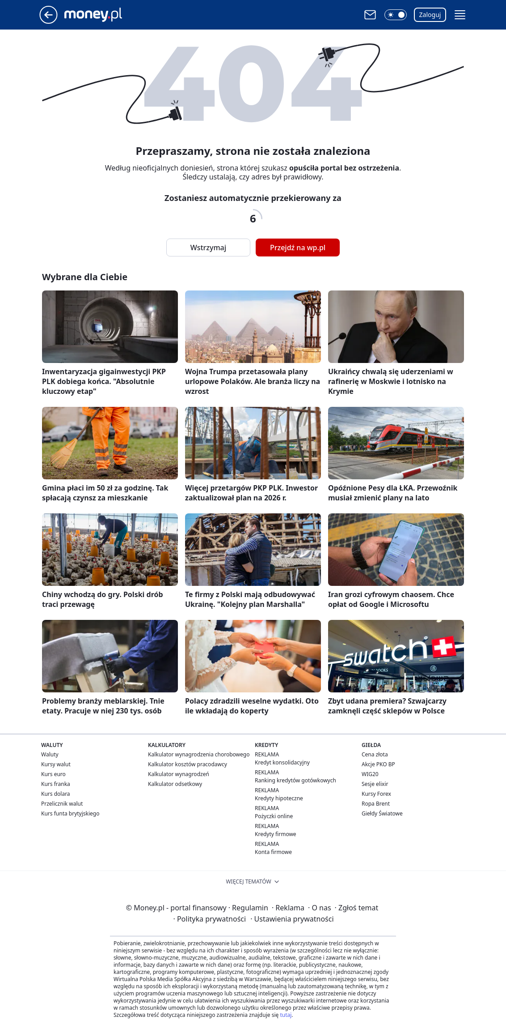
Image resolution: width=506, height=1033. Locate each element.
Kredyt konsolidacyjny (282, 762)
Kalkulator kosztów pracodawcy (187, 764)
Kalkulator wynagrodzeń (178, 774)
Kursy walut (56, 764)
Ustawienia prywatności (291, 919)
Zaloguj (430, 14)
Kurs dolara (55, 794)
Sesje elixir (375, 784)
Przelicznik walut (62, 803)
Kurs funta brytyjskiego (70, 813)
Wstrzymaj (208, 247)
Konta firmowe (273, 852)
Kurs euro (53, 774)
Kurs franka (55, 784)
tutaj (285, 1015)
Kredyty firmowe (275, 834)
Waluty (50, 754)
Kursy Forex (376, 794)
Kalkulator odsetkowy (175, 784)
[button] (395, 14)
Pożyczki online (274, 816)
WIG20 (370, 774)
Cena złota (375, 754)
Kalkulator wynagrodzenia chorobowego (198, 754)
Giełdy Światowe (382, 813)
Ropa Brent (376, 803)
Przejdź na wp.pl (297, 247)
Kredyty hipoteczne (279, 798)
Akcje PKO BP (378, 764)
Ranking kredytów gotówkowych (295, 780)
